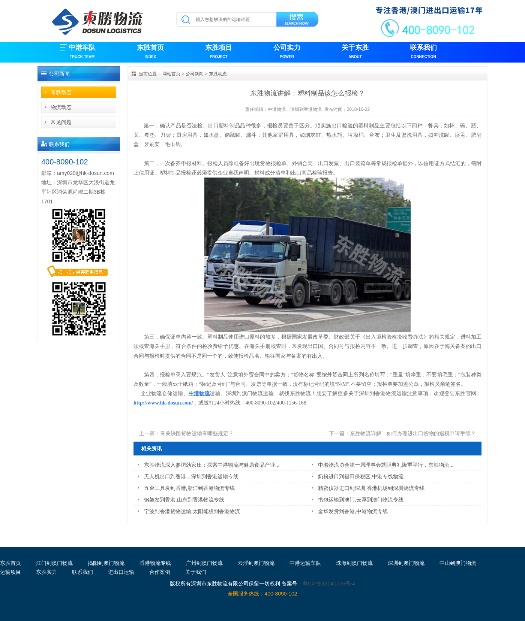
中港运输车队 (305, 563)
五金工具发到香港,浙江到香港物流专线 (189, 488)
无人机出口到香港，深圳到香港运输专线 (191, 476)
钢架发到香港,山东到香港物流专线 (184, 500)
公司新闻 (195, 73)
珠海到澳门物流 (354, 563)
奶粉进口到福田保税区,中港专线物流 (361, 476)
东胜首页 (150, 52)
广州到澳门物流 (204, 563)
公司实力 (286, 52)
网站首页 (171, 73)
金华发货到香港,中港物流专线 (353, 511)
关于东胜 (355, 52)
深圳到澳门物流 (406, 563)
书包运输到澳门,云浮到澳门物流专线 (361, 500)
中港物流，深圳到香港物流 (295, 109)
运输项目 (10, 572)
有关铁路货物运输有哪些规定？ (197, 433)
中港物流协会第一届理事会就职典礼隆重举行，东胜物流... (386, 465)
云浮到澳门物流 (256, 563)
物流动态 (61, 107)
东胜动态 (61, 92)
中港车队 (82, 52)
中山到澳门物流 (458, 563)
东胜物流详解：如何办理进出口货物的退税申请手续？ (413, 433)
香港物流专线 (155, 563)
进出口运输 (121, 572)
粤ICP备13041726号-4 (329, 584)
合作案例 (159, 572)
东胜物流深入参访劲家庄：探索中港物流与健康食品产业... (212, 465)
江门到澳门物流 (54, 563)
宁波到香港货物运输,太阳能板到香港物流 (192, 511)
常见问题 (61, 122)
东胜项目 (218, 52)
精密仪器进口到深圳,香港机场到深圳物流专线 (371, 488)
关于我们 (195, 572)
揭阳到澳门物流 (106, 563)
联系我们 (423, 52)
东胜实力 (46, 572)
